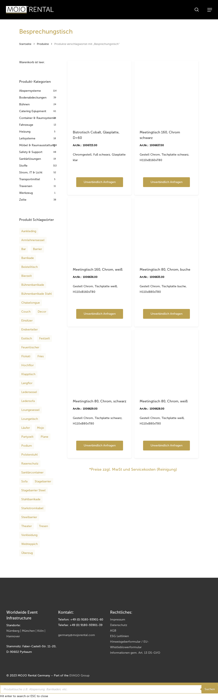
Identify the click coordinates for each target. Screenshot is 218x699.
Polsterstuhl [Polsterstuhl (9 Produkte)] (29, 454)
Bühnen (24, 104)
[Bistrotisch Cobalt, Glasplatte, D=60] (99, 92)
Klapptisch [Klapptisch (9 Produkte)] (28, 374)
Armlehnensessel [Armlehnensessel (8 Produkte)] (32, 240)
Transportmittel (29, 179)
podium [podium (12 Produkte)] (26, 445)
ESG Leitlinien (119, 636)
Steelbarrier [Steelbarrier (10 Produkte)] (29, 517)
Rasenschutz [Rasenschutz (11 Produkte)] (29, 463)
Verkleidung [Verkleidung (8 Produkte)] (29, 535)
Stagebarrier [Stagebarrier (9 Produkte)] (43, 481)
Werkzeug (26, 193)
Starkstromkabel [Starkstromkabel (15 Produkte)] (32, 508)
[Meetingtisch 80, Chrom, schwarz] (99, 361)
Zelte (22, 200)
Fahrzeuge (26, 125)
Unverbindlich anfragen (100, 182)
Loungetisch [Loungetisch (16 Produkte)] (29, 419)
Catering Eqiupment (32, 111)
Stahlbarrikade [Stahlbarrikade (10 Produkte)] (30, 499)
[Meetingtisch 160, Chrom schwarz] (166, 92)
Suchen (210, 689)
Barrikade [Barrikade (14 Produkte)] (27, 258)
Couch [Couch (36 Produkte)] (25, 311)
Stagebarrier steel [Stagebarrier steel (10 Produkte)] (33, 490)
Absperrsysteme (30, 91)
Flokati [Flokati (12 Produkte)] (25, 356)
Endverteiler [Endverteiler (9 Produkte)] (29, 329)
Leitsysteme (27, 138)
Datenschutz (118, 625)
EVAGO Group (79, 675)
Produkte (43, 44)
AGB (113, 630)
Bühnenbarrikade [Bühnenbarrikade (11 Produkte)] (32, 285)
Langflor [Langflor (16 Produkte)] (26, 383)
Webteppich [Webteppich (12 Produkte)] (29, 544)
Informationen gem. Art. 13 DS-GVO (135, 653)
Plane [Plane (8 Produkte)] (44, 437)
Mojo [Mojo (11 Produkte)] (40, 428)
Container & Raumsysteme (37, 118)
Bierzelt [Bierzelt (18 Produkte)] (26, 276)
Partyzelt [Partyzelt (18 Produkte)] (27, 437)
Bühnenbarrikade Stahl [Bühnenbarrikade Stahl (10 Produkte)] (36, 294)
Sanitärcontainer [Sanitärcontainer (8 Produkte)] (32, 472)
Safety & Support (30, 152)
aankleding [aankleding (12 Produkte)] (28, 231)
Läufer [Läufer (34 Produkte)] (25, 428)
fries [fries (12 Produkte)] (40, 356)
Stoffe (23, 165)
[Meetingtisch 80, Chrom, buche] (166, 229)
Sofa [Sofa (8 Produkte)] (24, 481)
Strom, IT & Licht (30, 172)
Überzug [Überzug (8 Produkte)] (27, 553)
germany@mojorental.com (76, 635)
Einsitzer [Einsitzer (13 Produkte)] (27, 320)
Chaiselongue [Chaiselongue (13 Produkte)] (30, 302)
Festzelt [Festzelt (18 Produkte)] (44, 338)
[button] (209, 10)
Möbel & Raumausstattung (37, 145)
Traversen (25, 186)
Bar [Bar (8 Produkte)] (23, 249)
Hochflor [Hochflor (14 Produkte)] (27, 365)
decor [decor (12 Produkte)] (42, 311)
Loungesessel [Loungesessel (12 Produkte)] (30, 410)
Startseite (25, 44)
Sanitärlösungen (30, 159)
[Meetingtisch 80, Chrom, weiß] (166, 361)
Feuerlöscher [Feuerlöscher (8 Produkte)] (30, 347)
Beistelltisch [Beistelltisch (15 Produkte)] (29, 267)
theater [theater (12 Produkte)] (26, 526)
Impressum (117, 619)
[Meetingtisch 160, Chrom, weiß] (99, 229)
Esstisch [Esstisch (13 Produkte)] (26, 338)
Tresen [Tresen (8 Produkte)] (43, 526)
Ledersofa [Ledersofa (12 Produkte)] (28, 401)
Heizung (24, 131)
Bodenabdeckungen (32, 97)
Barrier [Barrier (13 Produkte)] (37, 249)
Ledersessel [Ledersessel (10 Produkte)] (29, 392)
